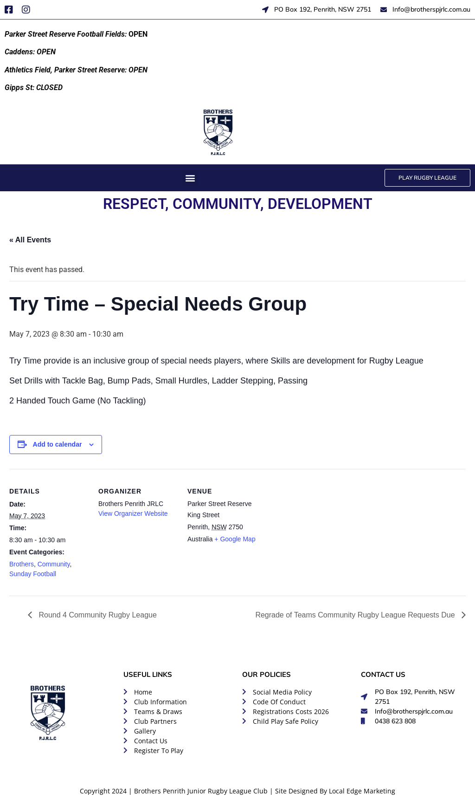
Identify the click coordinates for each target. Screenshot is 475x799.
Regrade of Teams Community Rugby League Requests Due (356, 615)
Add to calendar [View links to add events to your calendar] (57, 444)
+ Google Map (234, 539)
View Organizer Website (133, 513)
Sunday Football (32, 574)
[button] (190, 178)
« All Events (30, 240)
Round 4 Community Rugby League (97, 615)
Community (54, 564)
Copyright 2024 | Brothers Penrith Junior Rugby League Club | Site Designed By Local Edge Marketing (237, 790)
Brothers (21, 564)
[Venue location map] (325, 533)
